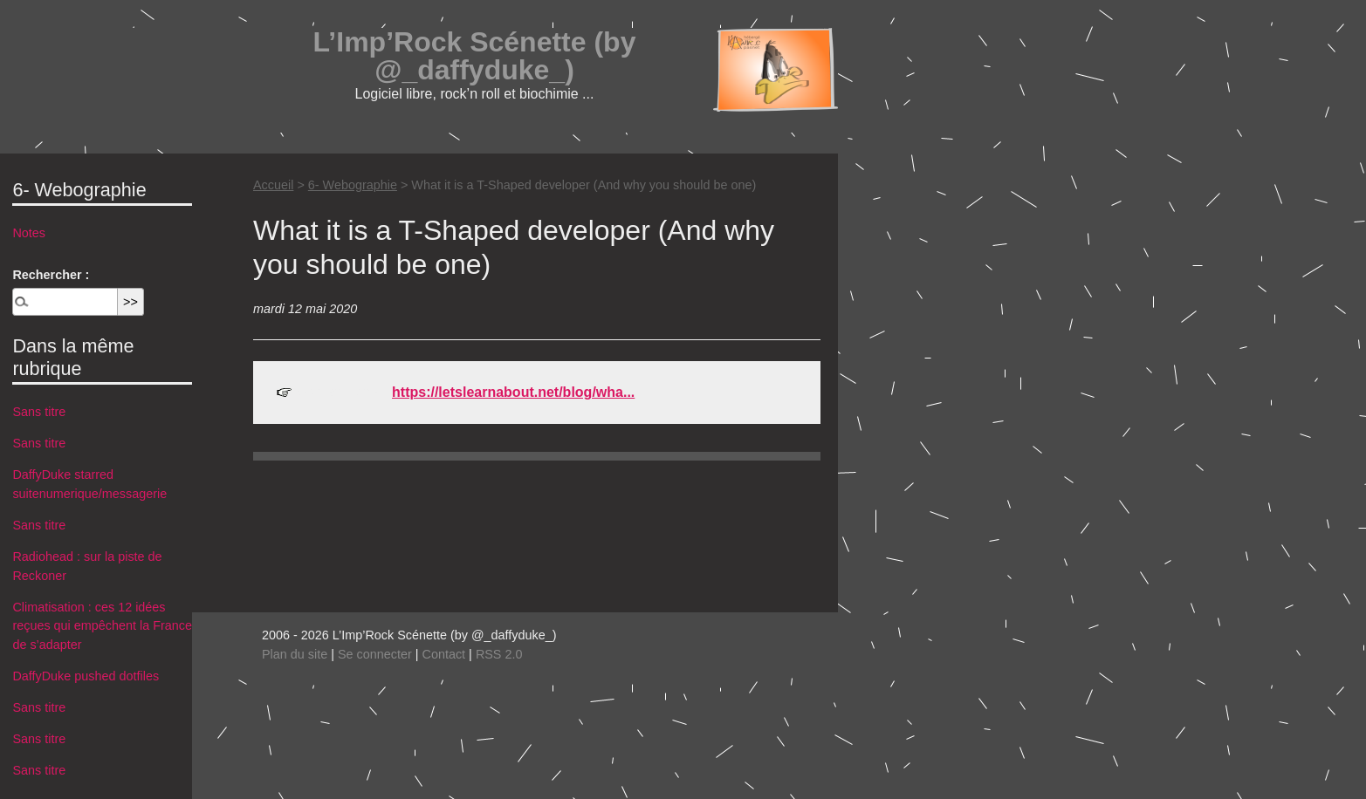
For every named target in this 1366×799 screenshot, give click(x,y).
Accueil (273, 185)
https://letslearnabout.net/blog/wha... (513, 392)
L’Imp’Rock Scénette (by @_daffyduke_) (474, 55)
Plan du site (294, 654)
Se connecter (375, 654)
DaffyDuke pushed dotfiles (85, 676)
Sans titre (38, 412)
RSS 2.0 (499, 654)
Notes (28, 233)
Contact (444, 654)
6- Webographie (352, 185)
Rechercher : (50, 275)
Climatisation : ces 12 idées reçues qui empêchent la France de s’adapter (102, 626)
